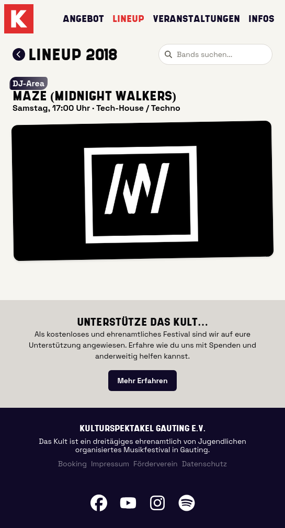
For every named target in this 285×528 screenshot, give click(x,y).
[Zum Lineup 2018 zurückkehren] (19, 54)
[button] (142, 190)
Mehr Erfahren (142, 380)
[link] (142, 380)
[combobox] (215, 54)
